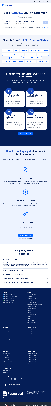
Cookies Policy (36, 405)
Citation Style (7, 21)
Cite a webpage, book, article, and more (25, 21)
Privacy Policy (28, 405)
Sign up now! (46, 27)
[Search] (28, 23)
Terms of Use (43, 405)
